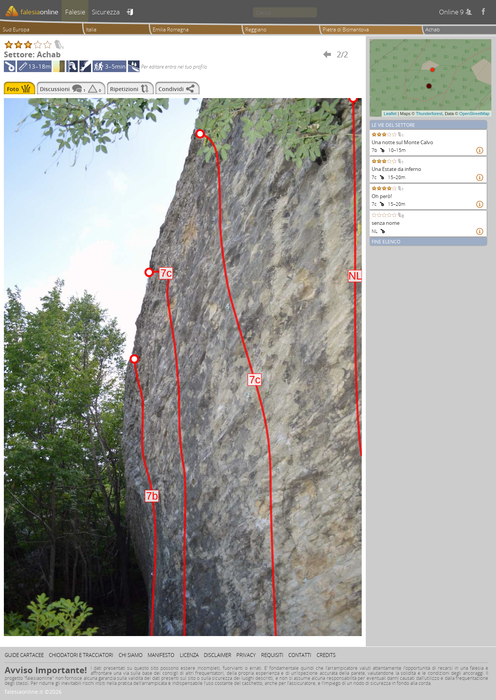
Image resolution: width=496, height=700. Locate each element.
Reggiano (256, 29)
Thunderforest (429, 113)
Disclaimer (217, 655)
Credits (326, 655)
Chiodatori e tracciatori (81, 655)
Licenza (189, 655)
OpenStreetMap (474, 113)
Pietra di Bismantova (346, 29)
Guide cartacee (24, 655)
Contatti (299, 655)
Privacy (246, 655)
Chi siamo (131, 655)
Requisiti (272, 655)
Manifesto (161, 655)
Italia (91, 29)
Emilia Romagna (171, 29)
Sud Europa (16, 29)
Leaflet (390, 113)
